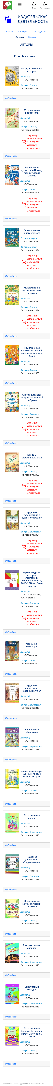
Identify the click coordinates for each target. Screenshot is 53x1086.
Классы (32, 36)
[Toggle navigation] (20, 4)
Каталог (10, 31)
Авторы (20, 36)
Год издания (39, 31)
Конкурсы (23, 31)
